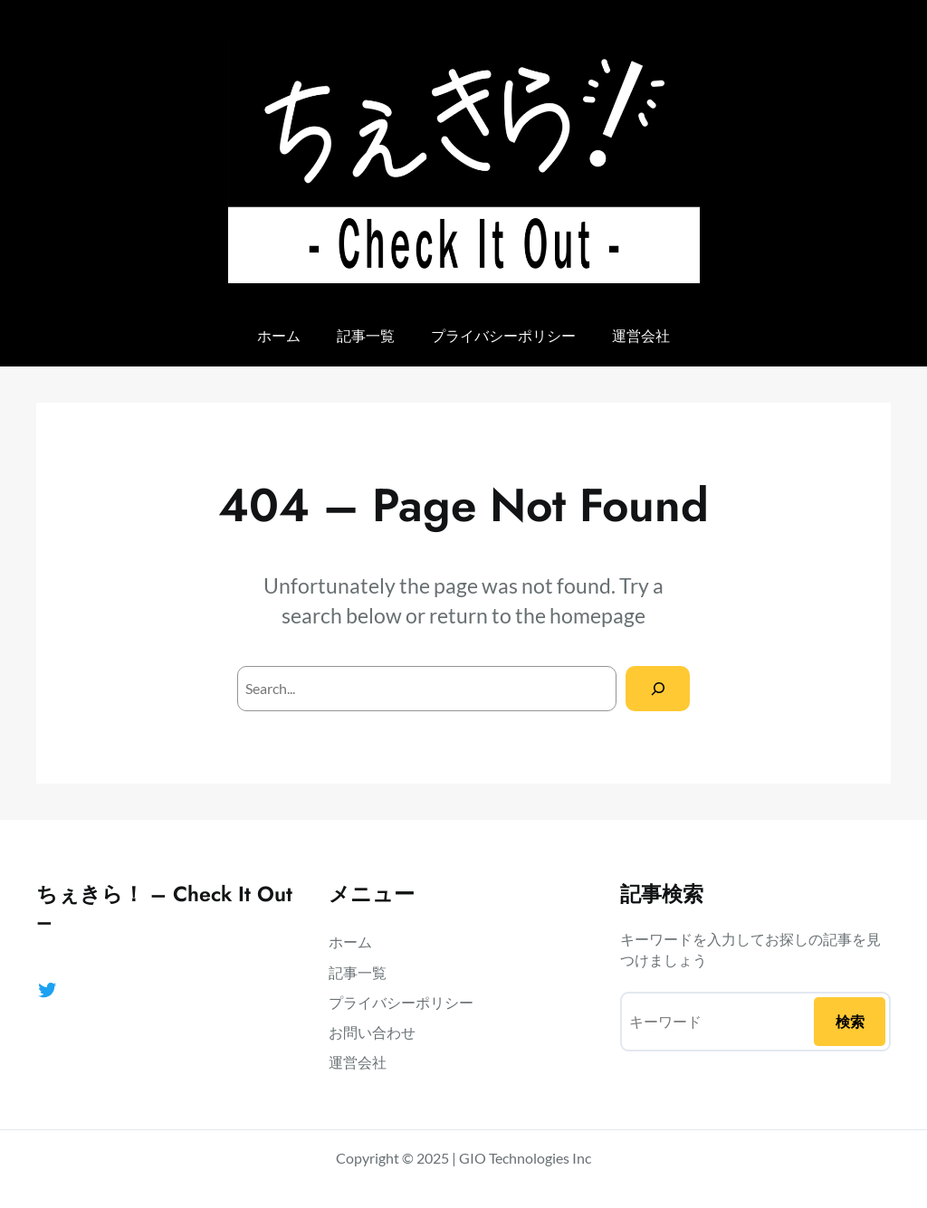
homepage (597, 615)
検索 (850, 1021)
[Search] (658, 688)
